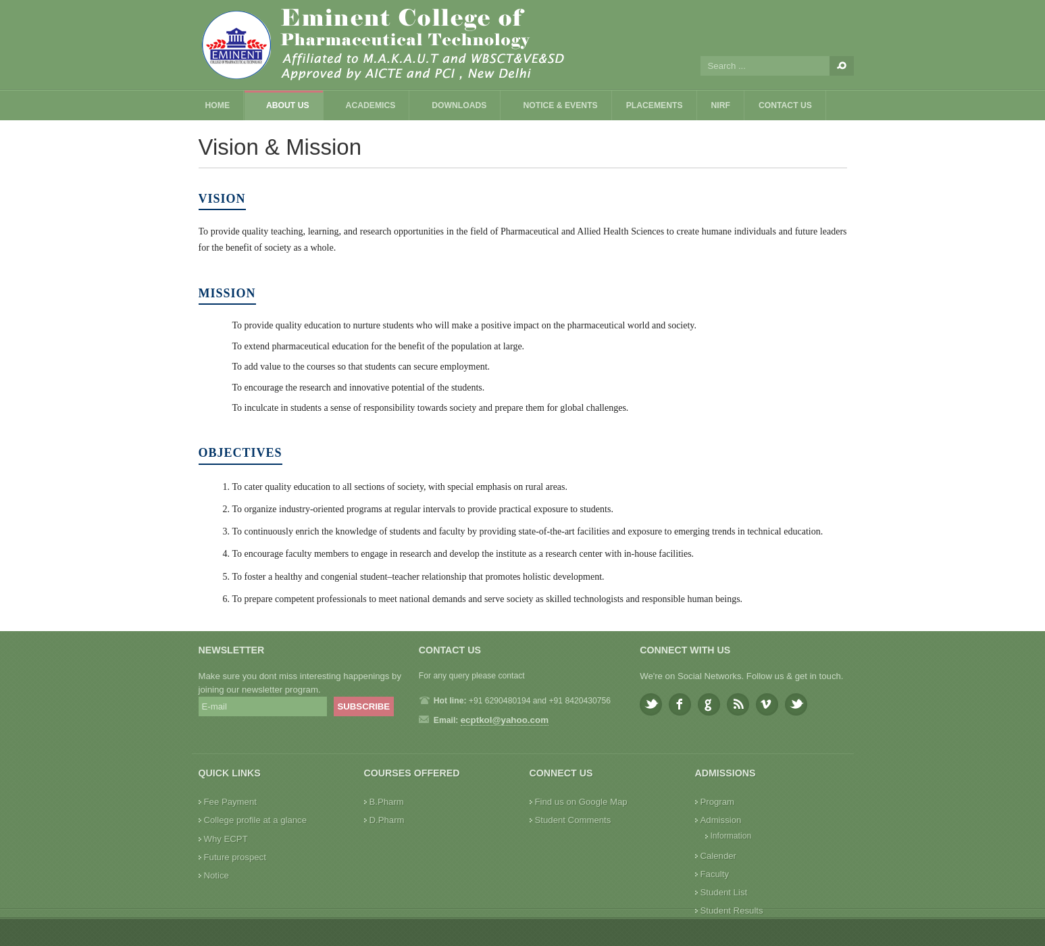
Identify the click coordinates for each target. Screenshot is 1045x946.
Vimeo (767, 704)
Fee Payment (230, 802)
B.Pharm (386, 802)
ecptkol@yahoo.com (505, 720)
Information (731, 836)
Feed (738, 704)
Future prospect (235, 857)
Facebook (680, 704)
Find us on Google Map (581, 802)
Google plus (709, 704)
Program (717, 802)
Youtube (796, 704)
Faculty (715, 874)
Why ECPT (226, 839)
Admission (721, 820)
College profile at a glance (255, 820)
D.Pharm (387, 820)
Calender (718, 856)
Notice (216, 875)
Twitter (651, 704)
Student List (724, 892)
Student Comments (573, 820)
